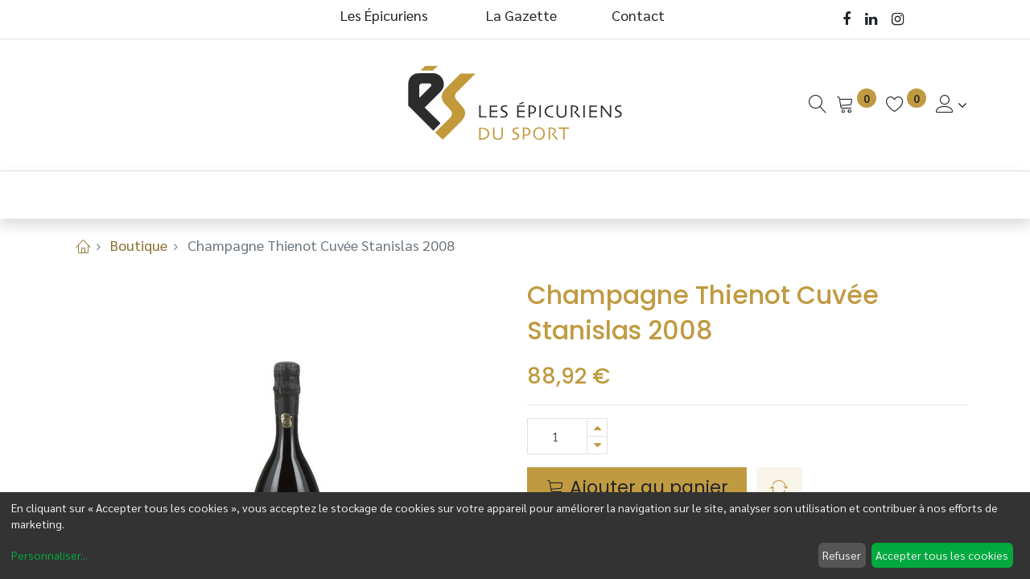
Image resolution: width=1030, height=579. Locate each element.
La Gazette (523, 15)
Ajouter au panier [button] (637, 487)
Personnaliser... (49, 555)
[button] (779, 488)
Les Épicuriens (384, 15)
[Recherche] (817, 104)
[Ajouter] (597, 427)
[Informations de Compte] (951, 104)
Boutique (138, 245)
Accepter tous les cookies (942, 555)
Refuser (841, 555)
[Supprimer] (597, 445)
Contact (638, 15)
